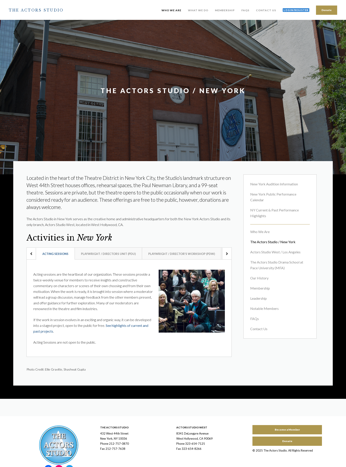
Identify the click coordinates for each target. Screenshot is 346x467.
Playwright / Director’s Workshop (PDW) (181, 254)
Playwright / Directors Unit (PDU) (108, 254)
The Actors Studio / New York (272, 242)
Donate (327, 10)
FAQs (245, 10)
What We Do (198, 10)
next (227, 253)
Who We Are (171, 10)
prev (31, 253)
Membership (225, 10)
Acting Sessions (55, 254)
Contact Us (266, 10)
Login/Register (296, 10)
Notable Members (264, 308)
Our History (259, 278)
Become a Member (287, 429)
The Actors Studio (36, 10)
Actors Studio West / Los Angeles (275, 252)
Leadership (258, 298)
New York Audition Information (274, 184)
